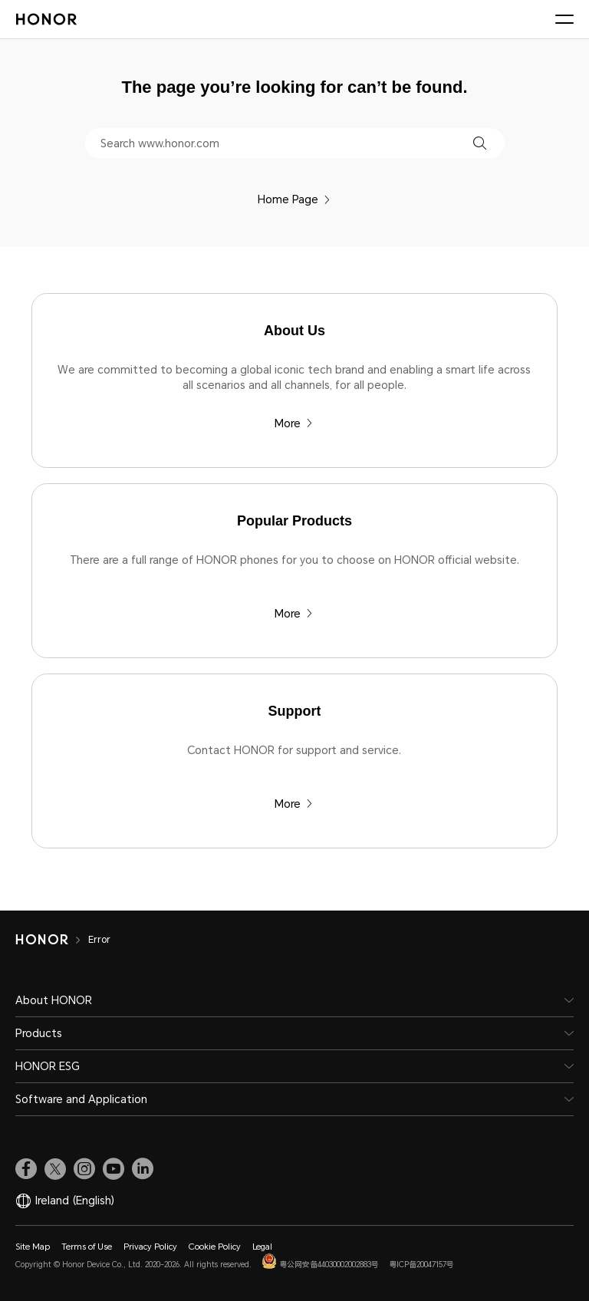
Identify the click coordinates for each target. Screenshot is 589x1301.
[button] (479, 143)
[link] (26, 1169)
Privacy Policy (150, 1247)
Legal (262, 1247)
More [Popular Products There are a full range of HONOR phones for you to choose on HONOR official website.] (294, 614)
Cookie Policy (215, 1247)
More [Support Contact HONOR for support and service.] (294, 804)
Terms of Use (86, 1247)
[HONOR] (51, 940)
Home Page (294, 199)
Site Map (32, 1247)
